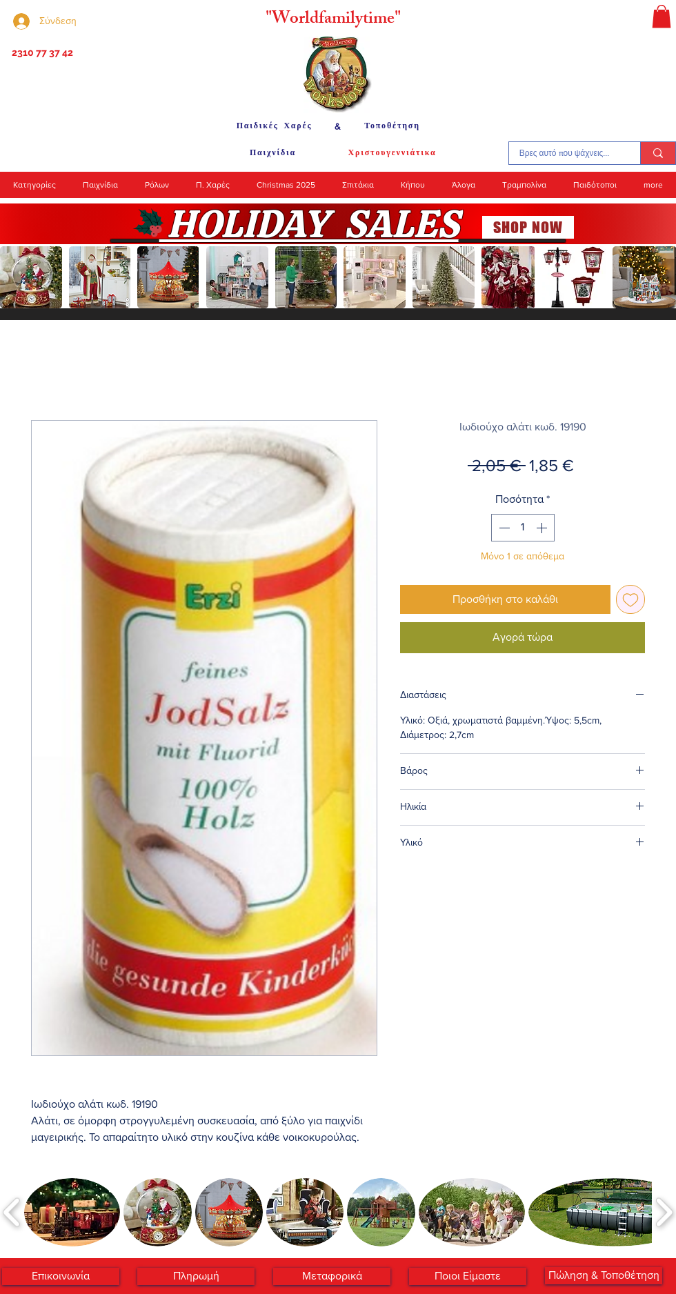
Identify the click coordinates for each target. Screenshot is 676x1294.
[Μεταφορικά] (331, 1276)
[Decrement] (503, 528)
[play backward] (17, 277)
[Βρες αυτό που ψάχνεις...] (564, 153)
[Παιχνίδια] (273, 153)
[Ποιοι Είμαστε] (467, 1276)
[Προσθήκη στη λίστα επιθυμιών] (630, 599)
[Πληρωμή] (196, 1276)
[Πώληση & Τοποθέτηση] (603, 1275)
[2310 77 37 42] (41, 53)
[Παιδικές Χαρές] (274, 126)
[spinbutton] (523, 528)
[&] (337, 126)
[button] (661, 16)
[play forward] (659, 277)
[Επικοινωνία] (60, 1276)
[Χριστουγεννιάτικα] (392, 153)
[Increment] (543, 528)
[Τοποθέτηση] (392, 126)
